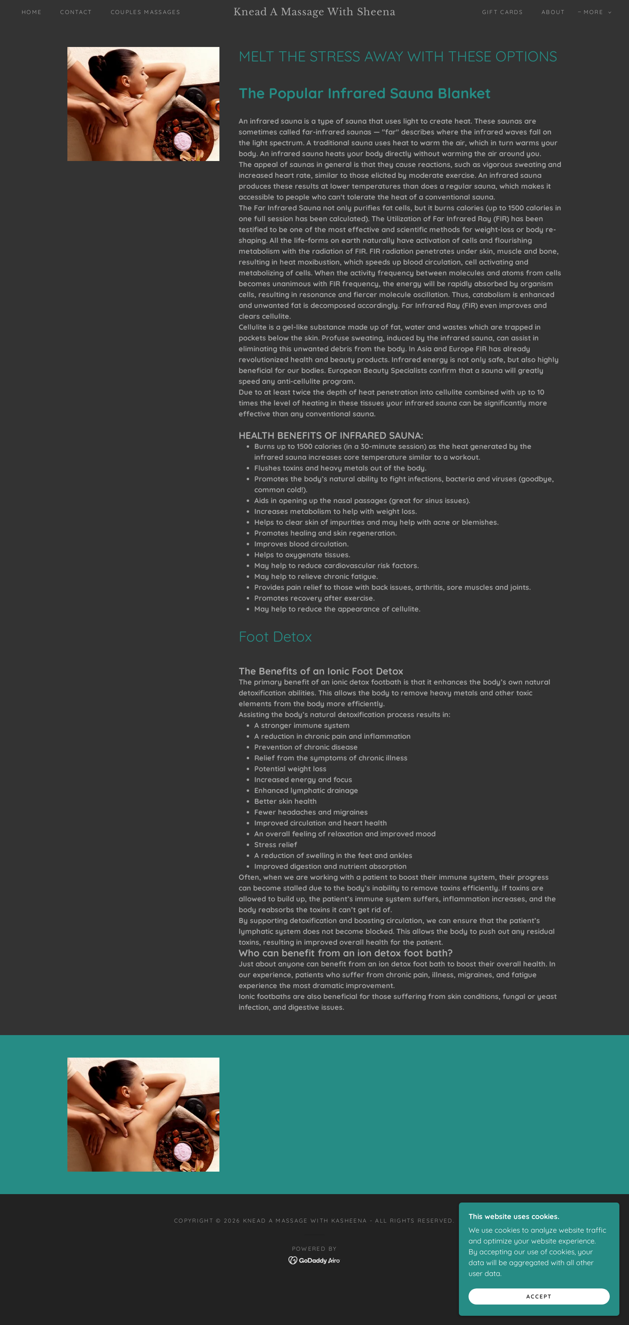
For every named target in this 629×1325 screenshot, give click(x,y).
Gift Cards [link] (502, 12)
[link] (314, 12)
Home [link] (32, 12)
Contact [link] (76, 12)
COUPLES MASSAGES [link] (146, 12)
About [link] (553, 12)
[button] (595, 12)
